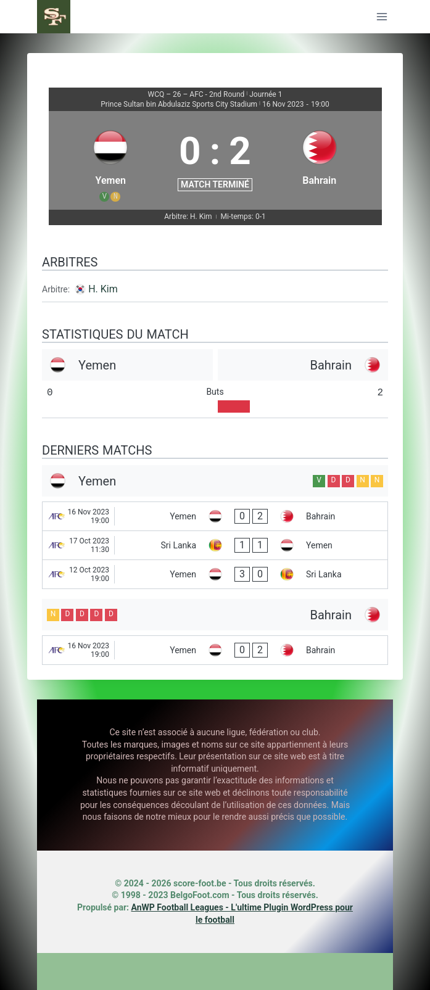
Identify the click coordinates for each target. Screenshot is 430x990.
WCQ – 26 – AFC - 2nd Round (196, 94)
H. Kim (103, 289)
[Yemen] (111, 160)
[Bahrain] (319, 160)
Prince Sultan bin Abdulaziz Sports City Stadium (179, 104)
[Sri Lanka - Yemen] (215, 545)
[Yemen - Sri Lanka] (215, 574)
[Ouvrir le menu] (381, 16)
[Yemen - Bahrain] (215, 516)
